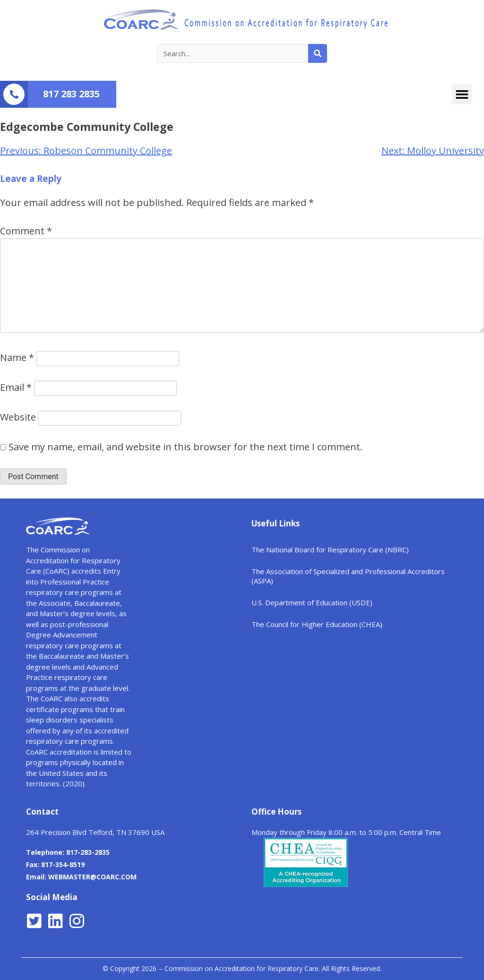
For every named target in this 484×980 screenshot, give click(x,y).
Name (17, 357)
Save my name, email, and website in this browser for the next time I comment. (186, 446)
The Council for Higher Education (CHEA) (316, 624)
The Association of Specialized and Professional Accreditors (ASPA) (348, 576)
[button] (462, 94)
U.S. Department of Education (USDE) (311, 602)
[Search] (317, 53)
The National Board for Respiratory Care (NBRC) (330, 549)
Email (16, 387)
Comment (26, 230)
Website (18, 417)
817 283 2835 (71, 93)
